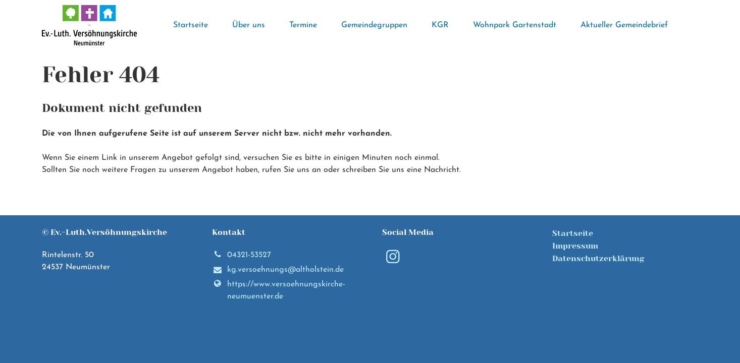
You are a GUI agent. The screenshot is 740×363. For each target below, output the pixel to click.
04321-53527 (241, 255)
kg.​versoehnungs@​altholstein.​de (278, 270)
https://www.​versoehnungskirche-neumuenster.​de (278, 290)
